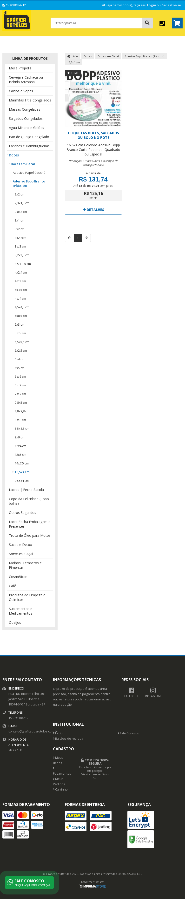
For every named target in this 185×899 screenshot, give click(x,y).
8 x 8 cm (20, 420)
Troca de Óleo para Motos (30, 535)
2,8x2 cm (21, 211)
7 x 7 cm (20, 394)
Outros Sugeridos (22, 512)
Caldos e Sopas (21, 91)
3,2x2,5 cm (22, 255)
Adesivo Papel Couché (29, 172)
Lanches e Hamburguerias (29, 146)
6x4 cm (20, 359)
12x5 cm (20, 454)
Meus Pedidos (59, 781)
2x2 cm (20, 194)
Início (72, 56)
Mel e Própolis (20, 68)
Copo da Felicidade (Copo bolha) (29, 501)
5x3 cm (20, 324)
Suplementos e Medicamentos (20, 611)
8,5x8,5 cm (22, 428)
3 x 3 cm (20, 246)
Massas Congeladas (24, 109)
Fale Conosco (128, 733)
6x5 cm (20, 368)
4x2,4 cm (21, 272)
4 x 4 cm (20, 298)
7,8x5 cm (21, 402)
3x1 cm (20, 220)
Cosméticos (18, 576)
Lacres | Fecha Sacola (26, 489)
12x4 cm (20, 446)
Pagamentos (61, 771)
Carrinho (60, 789)
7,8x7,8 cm (22, 411)
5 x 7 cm (20, 385)
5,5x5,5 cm (22, 342)
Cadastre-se (171, 5)
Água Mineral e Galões (26, 127)
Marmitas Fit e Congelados (30, 100)
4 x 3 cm (20, 281)
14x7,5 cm (22, 463)
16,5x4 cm (22, 472)
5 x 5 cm (20, 333)
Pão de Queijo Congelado (29, 136)
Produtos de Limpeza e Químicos (27, 597)
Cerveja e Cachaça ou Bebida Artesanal (26, 79)
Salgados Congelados (26, 118)
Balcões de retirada (68, 739)
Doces (14, 155)
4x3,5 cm (21, 290)
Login (151, 5)
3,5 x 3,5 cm (23, 264)
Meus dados (58, 760)
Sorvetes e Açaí (21, 553)
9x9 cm (20, 437)
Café (12, 586)
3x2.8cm (20, 237)
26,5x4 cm (22, 480)
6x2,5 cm (21, 350)
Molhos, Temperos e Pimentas (25, 565)
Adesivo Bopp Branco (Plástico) (29, 183)
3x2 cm (20, 229)
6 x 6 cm (20, 376)
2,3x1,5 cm (22, 203)
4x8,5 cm (21, 316)
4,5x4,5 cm (22, 307)
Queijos (15, 622)
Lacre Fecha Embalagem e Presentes (29, 524)
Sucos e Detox (20, 544)
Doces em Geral (23, 164)
